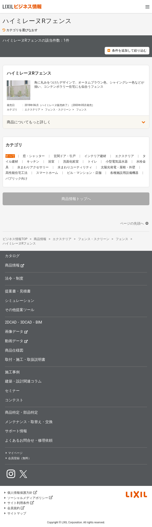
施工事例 (12, 372)
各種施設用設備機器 (124, 173)
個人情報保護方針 (20, 493)
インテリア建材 (95, 156)
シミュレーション (19, 300)
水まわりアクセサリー (33, 167)
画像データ (16, 331)
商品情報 (14, 265)
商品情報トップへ (76, 199)
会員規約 (14, 508)
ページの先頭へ (134, 223)
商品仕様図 (14, 350)
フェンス (81, 109)
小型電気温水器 (117, 161)
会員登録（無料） (18, 458)
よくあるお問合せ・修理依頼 (29, 440)
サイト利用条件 (19, 503)
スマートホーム (47, 173)
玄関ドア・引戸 (65, 156)
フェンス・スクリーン (58, 109)
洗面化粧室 (71, 161)
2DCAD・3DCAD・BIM (23, 322)
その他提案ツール (19, 310)
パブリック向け (16, 178)
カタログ (12, 256)
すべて (10, 156)
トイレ (93, 161)
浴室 (51, 161)
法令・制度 (14, 278)
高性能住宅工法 (16, 173)
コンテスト (14, 400)
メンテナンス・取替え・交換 (29, 422)
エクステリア (32, 109)
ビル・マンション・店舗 (84, 173)
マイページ (13, 453)
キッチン (33, 161)
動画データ (16, 341)
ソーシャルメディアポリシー (28, 498)
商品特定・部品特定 (21, 412)
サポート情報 (16, 431)
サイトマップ (15, 513)
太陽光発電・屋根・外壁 (118, 167)
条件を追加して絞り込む (127, 50)
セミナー (12, 391)
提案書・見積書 (18, 291)
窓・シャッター (34, 156)
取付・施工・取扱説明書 (25, 359)
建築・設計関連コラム (23, 381)
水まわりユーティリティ (75, 167)
